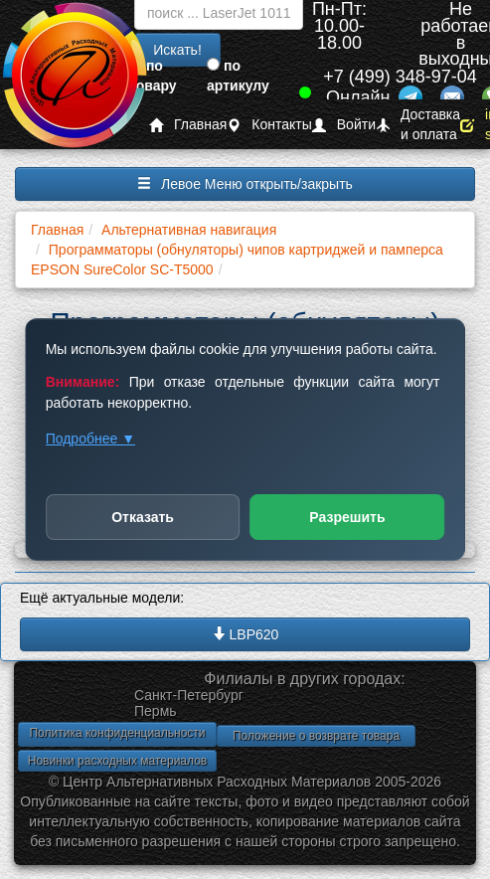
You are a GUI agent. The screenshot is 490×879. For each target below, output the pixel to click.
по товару (153, 75)
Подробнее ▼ (90, 438)
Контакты (269, 124)
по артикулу (238, 75)
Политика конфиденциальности (117, 733)
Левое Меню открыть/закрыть (245, 184)
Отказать (142, 517)
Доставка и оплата (418, 124)
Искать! (177, 50)
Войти (344, 124)
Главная (188, 124)
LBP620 (245, 634)
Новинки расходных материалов (117, 761)
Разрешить (347, 517)
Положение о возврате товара (316, 736)
